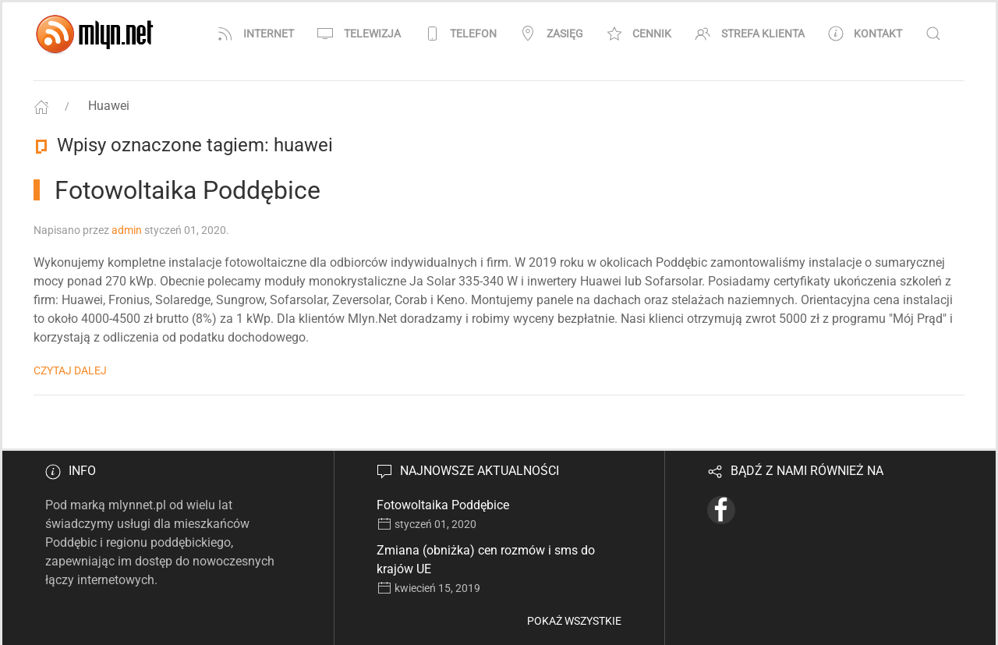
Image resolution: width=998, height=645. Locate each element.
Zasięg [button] (551, 33)
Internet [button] (256, 33)
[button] (933, 33)
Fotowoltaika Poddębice (443, 505)
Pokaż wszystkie (574, 621)
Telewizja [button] (359, 33)
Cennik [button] (639, 33)
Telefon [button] (460, 33)
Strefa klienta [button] (750, 33)
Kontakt (865, 33)
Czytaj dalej (70, 370)
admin (126, 230)
